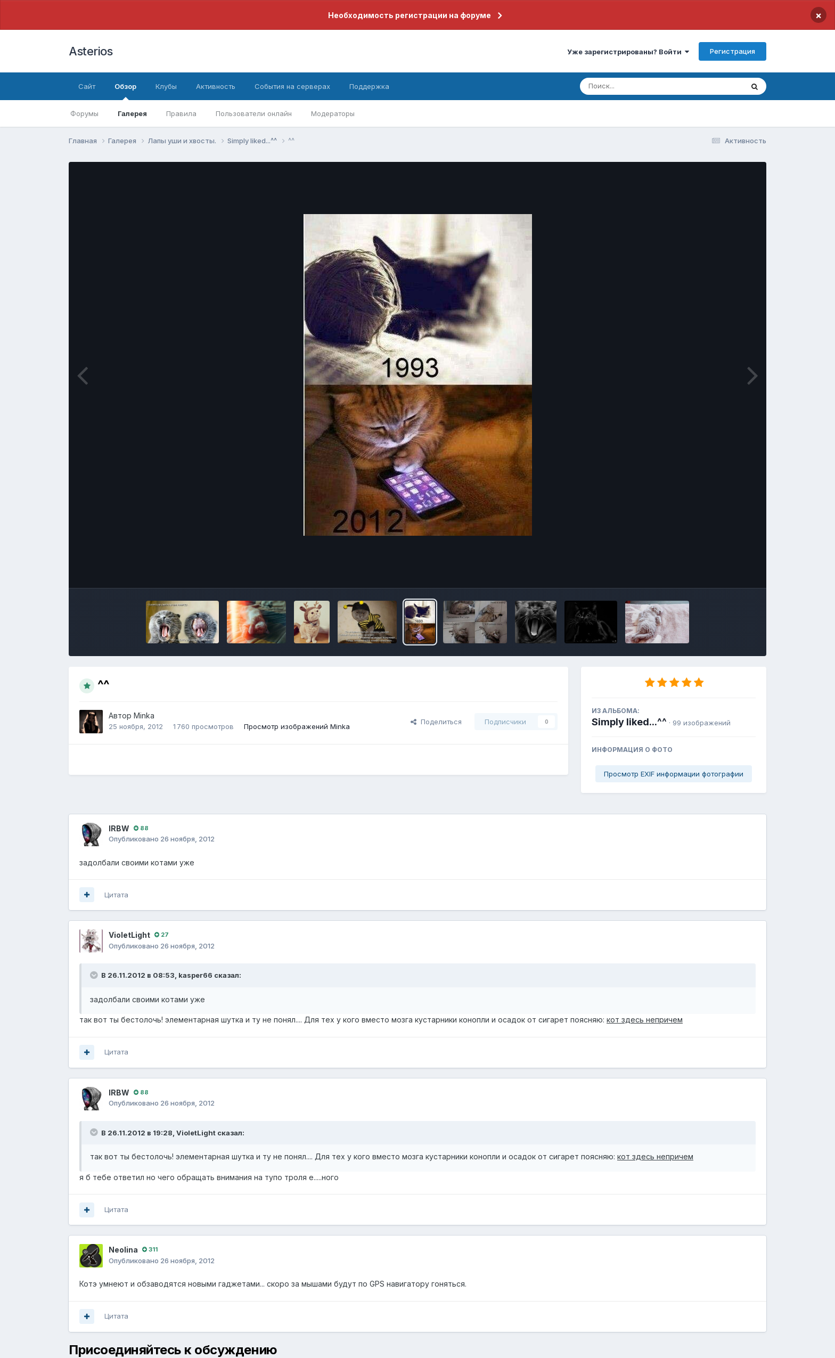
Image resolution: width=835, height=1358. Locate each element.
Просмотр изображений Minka (297, 726)
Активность (215, 86)
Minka (144, 715)
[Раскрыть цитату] (95, 975)
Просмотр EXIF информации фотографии (673, 774)
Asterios (90, 51)
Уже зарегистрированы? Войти (628, 51)
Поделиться (436, 721)
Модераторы (333, 113)
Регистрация (732, 51)
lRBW (119, 828)
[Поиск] (641, 86)
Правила (181, 113)
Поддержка (369, 86)
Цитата (116, 894)
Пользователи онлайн (254, 113)
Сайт (86, 86)
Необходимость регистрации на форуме (409, 15)
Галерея (132, 113)
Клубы (166, 86)
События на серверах (292, 86)
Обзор (125, 91)
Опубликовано (162, 839)
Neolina (123, 1249)
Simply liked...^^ (629, 721)
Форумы (84, 113)
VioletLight (129, 934)
